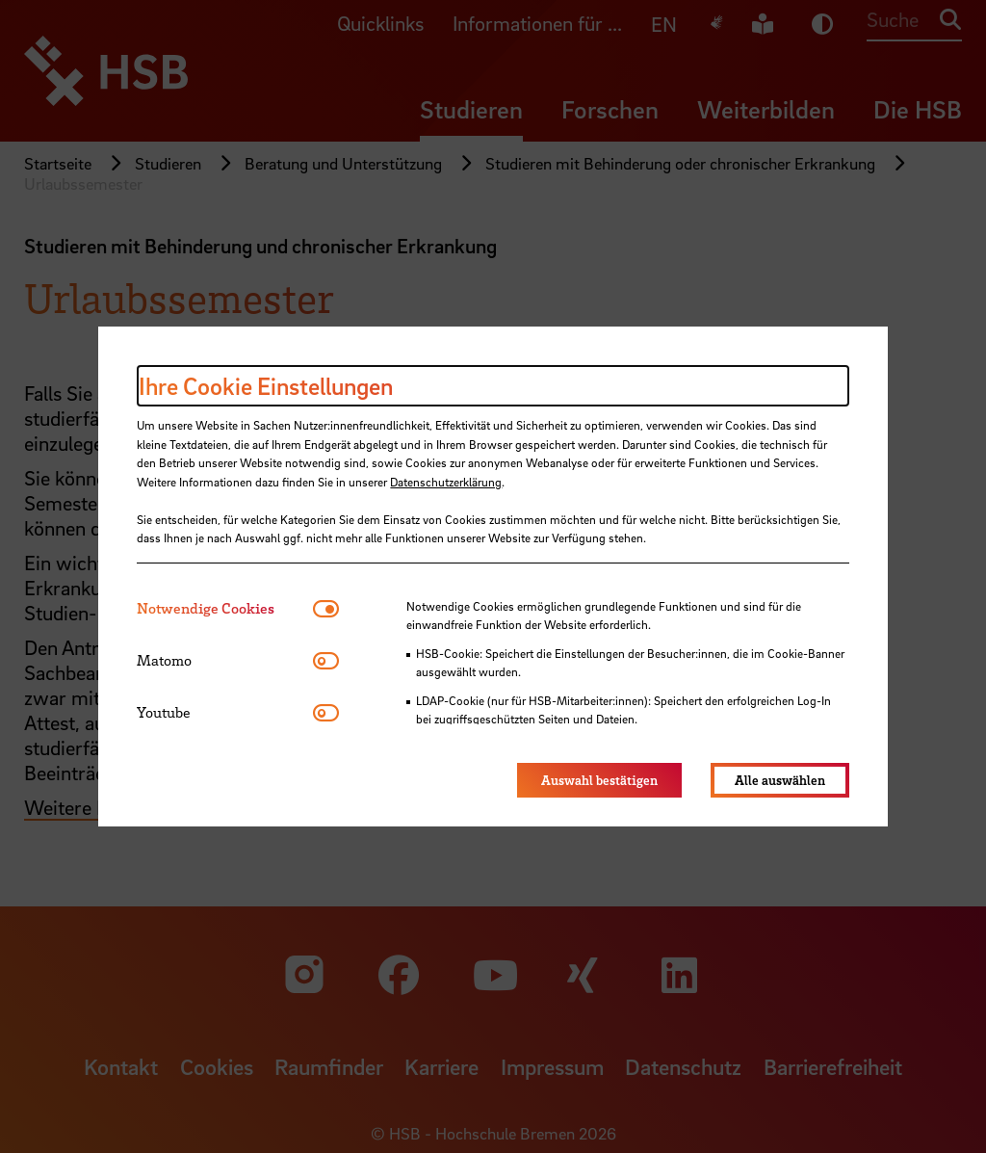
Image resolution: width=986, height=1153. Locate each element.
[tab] (225, 608)
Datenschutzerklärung (446, 481)
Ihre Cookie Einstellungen (266, 386)
